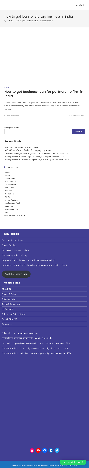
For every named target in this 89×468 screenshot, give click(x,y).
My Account (7, 309)
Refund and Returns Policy (14, 314)
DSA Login (8, 206)
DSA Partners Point (12, 203)
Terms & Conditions (11, 304)
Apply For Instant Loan (16, 274)
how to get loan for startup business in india (34, 21)
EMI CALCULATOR (9, 319)
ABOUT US (6, 289)
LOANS (7, 175)
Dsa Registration (11, 209)
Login (6, 212)
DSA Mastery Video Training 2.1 (15, 255)
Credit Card (9, 194)
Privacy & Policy (9, 294)
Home (7, 172)
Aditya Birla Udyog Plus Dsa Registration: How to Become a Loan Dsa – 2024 (36, 153)
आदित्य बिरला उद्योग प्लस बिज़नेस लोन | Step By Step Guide (27, 150)
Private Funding (11, 200)
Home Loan (9, 187)
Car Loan (8, 191)
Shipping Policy (9, 299)
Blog (6, 87)
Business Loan (10, 184)
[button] (73, 462)
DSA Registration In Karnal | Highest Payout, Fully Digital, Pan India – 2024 (35, 156)
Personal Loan (10, 181)
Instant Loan (9, 178)
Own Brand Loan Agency (14, 215)
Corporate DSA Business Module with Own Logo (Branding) (28, 260)
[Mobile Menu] (80, 5)
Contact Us (7, 324)
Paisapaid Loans (11, 127)
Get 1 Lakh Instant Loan (12, 240)
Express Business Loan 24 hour (15, 250)
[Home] (5, 21)
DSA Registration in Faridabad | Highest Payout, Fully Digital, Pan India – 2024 (36, 159)
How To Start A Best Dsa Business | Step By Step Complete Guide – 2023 (34, 265)
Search (78, 131)
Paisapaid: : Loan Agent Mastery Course (21, 147)
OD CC (7, 197)
